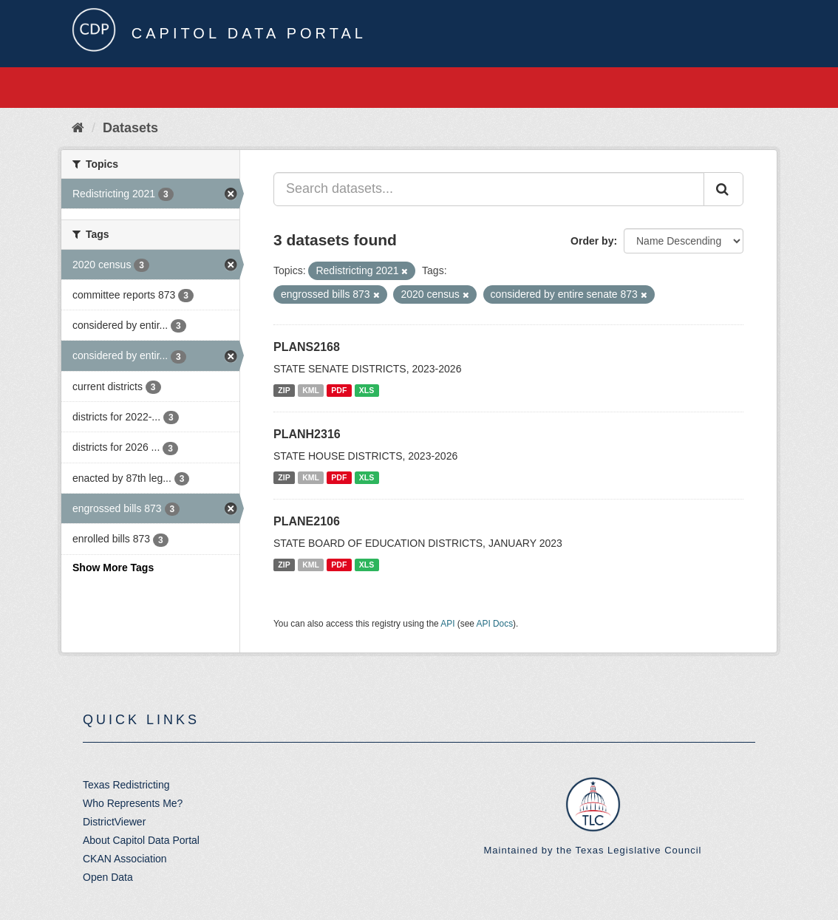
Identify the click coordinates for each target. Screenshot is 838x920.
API (447, 624)
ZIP (284, 390)
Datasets (130, 127)
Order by (591, 241)
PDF (339, 390)
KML (310, 390)
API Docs (495, 624)
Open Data (108, 877)
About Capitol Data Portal (141, 840)
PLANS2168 (306, 347)
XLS (366, 390)
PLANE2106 (306, 521)
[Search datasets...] (488, 189)
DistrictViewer (114, 822)
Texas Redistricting (126, 785)
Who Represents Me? (133, 803)
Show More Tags (113, 567)
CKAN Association (125, 859)
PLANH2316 (307, 434)
